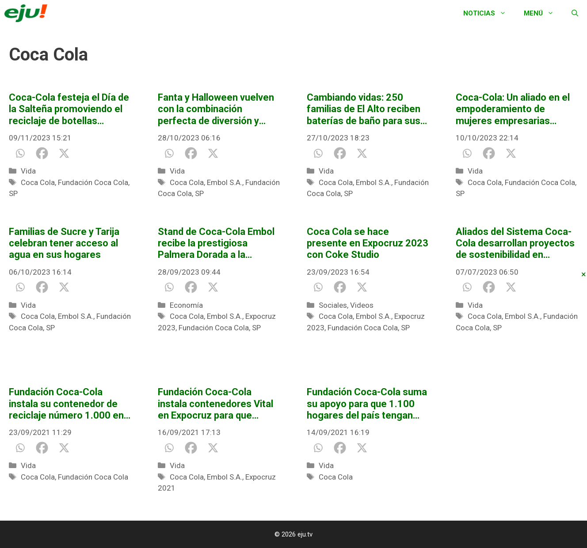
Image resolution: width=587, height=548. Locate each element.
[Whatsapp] (20, 153)
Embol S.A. (224, 182)
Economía (186, 305)
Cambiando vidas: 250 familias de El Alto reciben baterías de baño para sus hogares (363, 109)
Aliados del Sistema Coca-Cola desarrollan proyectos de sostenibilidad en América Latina (515, 243)
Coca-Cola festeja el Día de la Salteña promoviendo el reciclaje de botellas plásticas (69, 109)
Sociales (333, 305)
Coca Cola (38, 182)
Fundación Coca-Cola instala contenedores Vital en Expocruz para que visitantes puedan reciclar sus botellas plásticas (215, 403)
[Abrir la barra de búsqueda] (575, 13)
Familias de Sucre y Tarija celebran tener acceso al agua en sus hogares (64, 243)
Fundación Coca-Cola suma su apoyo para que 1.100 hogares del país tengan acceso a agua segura (367, 403)
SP (13, 193)
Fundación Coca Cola (93, 182)
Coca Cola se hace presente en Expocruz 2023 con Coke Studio (367, 243)
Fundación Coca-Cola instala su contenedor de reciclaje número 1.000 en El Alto (66, 403)
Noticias (489, 13)
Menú (543, 13)
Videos (362, 305)
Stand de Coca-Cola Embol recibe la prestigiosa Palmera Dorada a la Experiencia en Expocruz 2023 (216, 243)
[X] (64, 153)
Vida (28, 170)
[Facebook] (42, 153)
